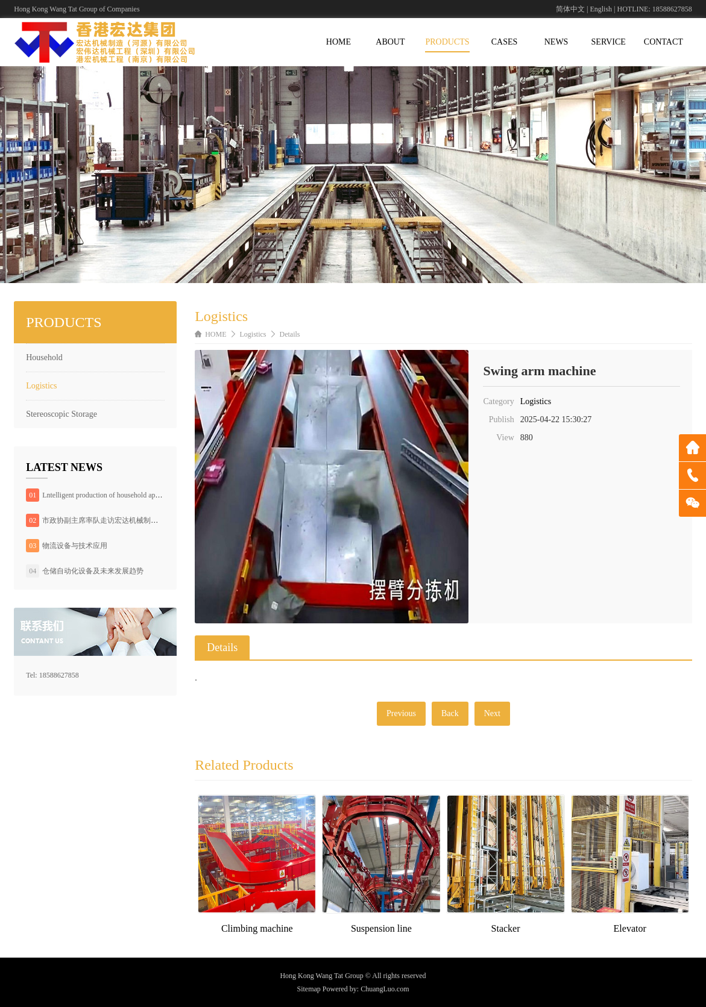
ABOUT (390, 41)
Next (492, 713)
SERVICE (608, 41)
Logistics (41, 385)
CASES (504, 41)
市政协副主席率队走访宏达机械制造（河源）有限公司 (129, 520)
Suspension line (381, 928)
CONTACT (663, 41)
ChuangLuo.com (385, 989)
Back (450, 713)
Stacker (505, 928)
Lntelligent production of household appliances (110, 495)
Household (44, 357)
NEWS (556, 41)
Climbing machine (257, 928)
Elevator (630, 928)
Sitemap (309, 989)
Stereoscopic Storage (61, 414)
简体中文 (570, 9)
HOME (338, 41)
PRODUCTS (447, 41)
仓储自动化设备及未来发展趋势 (92, 571)
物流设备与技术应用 (74, 545)
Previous (401, 713)
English (601, 9)
